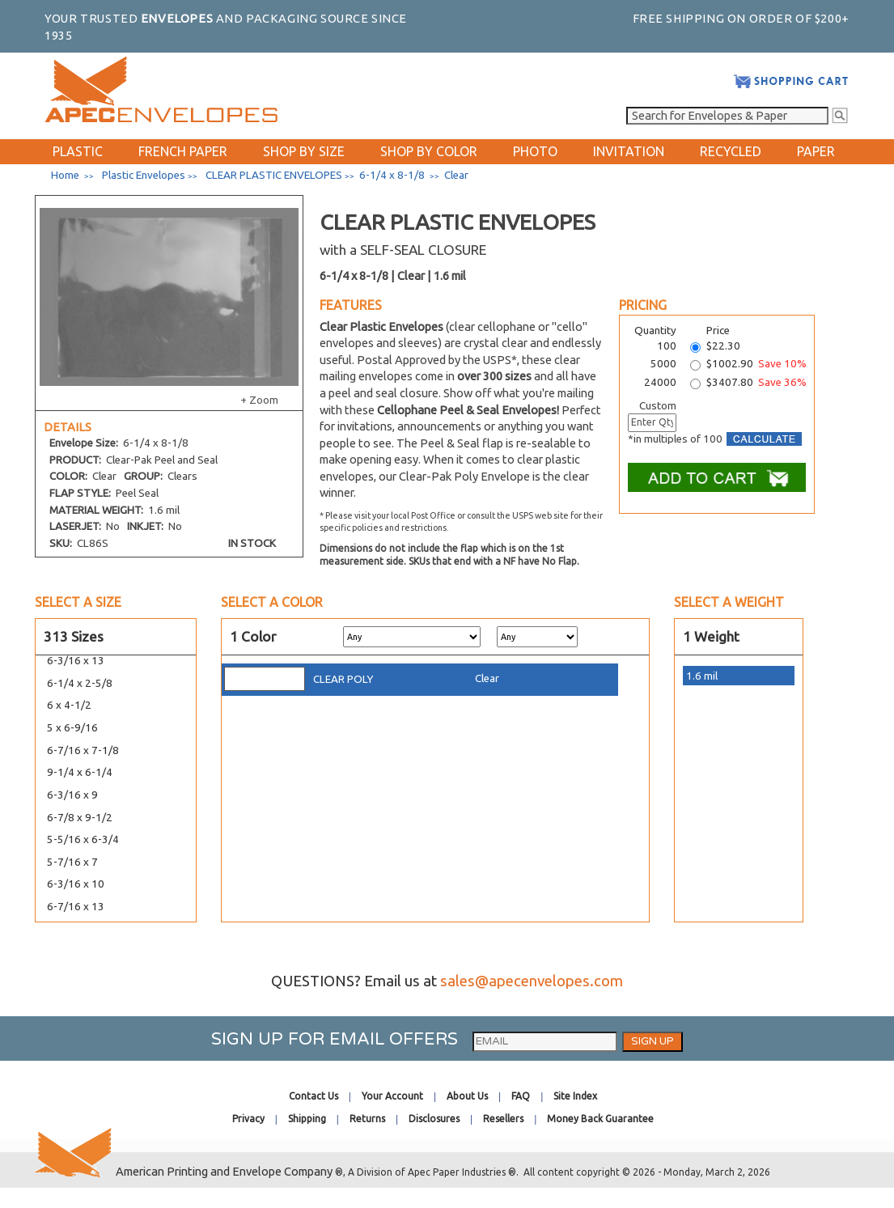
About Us (467, 1096)
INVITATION (628, 151)
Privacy (248, 1118)
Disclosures (434, 1118)
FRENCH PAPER (182, 151)
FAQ (520, 1096)
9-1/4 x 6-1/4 (79, 772)
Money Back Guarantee (600, 1118)
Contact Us (313, 1096)
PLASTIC (78, 151)
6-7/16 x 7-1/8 (83, 750)
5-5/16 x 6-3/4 (83, 839)
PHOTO (535, 151)
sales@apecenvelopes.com (531, 981)
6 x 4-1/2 (69, 705)
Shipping (307, 1118)
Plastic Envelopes (143, 175)
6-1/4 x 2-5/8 (79, 683)
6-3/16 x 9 (72, 795)
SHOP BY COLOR (428, 151)
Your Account (392, 1096)
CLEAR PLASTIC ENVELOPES (273, 175)
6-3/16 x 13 (75, 661)
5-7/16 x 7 (72, 862)
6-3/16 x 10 (75, 884)
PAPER (816, 151)
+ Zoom (259, 400)
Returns (367, 1118)
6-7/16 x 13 (75, 907)
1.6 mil (702, 676)
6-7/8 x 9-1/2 (79, 818)
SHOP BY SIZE (304, 151)
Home (65, 175)
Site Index (575, 1096)
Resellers (503, 1118)
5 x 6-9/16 (72, 728)
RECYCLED (730, 151)
